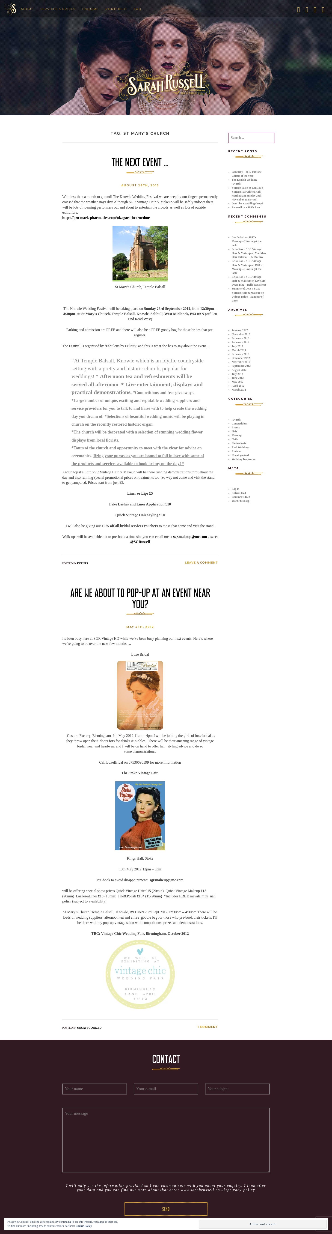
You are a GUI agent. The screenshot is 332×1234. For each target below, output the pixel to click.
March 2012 (239, 389)
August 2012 (239, 370)
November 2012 (241, 362)
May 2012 (237, 381)
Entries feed (239, 493)
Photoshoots (239, 443)
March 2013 (239, 350)
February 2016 (240, 338)
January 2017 (240, 330)
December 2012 (241, 358)
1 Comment (208, 1027)
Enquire (90, 9)
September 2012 (241, 366)
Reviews (236, 451)
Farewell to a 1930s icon (246, 207)
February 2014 (240, 342)
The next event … (140, 162)
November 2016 (241, 334)
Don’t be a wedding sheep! (247, 203)
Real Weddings (240, 447)
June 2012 (238, 377)
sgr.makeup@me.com (190, 537)
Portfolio (116, 9)
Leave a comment (201, 562)
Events (82, 563)
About (27, 9)
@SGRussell (140, 542)
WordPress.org (240, 500)
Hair (234, 431)
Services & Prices (57, 9)
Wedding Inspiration (244, 459)
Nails (235, 439)
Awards (236, 419)
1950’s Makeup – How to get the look (246, 241)
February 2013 (240, 354)
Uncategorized (89, 1027)
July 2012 (237, 374)
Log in (235, 488)
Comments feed (241, 497)
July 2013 (237, 346)
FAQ (138, 9)
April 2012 (238, 385)
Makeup (237, 435)
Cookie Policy (84, 1226)
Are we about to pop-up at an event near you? (140, 598)
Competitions (240, 423)
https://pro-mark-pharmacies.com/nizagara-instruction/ (106, 218)
